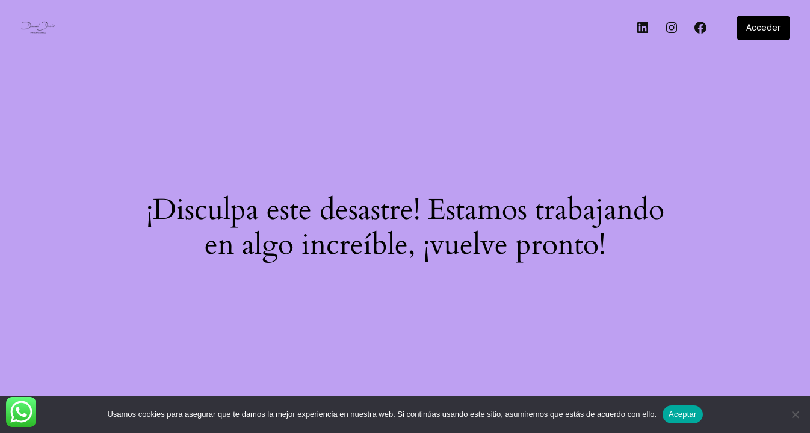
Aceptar (683, 414)
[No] (795, 414)
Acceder (763, 27)
